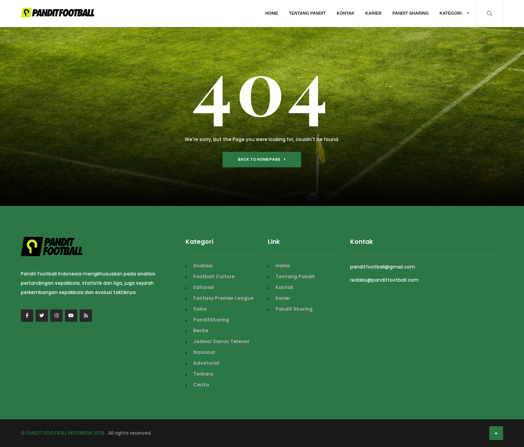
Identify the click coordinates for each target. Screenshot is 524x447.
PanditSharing (211, 319)
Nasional (204, 352)
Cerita (201, 384)
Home (271, 13)
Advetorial (206, 363)
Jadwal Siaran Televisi (221, 341)
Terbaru (203, 374)
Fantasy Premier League (223, 298)
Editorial (203, 287)
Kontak (345, 13)
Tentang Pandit (307, 13)
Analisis (203, 265)
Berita (200, 330)
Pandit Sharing (411, 13)
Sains (200, 309)
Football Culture (214, 276)
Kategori (454, 13)
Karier (373, 13)
